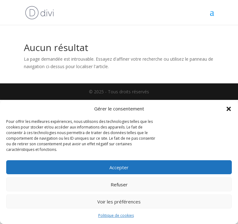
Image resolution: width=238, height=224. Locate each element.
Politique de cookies (116, 215)
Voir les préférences (119, 201)
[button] (229, 109)
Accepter (119, 167)
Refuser (119, 184)
